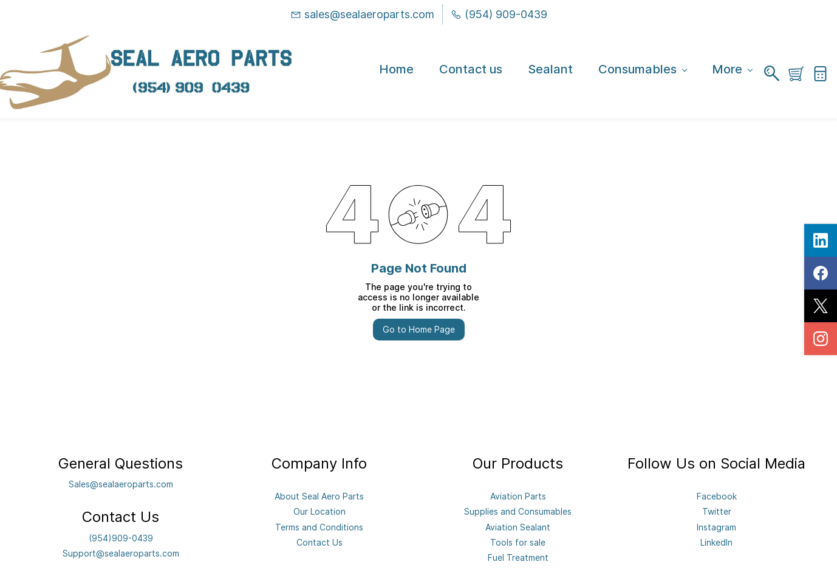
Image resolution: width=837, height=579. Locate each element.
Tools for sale (517, 542)
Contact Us (319, 542)
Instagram (716, 527)
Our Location (319, 511)
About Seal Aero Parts (319, 496)
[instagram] (820, 338)
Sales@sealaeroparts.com (121, 484)
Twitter (716, 511)
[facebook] (820, 273)
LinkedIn (716, 542)
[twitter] (820, 306)
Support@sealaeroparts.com (121, 553)
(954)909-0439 (121, 538)
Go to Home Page (419, 329)
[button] (800, 73)
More (732, 69)
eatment (531, 557)
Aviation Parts (518, 496)
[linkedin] (820, 240)
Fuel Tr (501, 557)
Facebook (717, 496)
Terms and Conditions (319, 527)
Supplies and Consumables (518, 511)
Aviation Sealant (517, 527)
